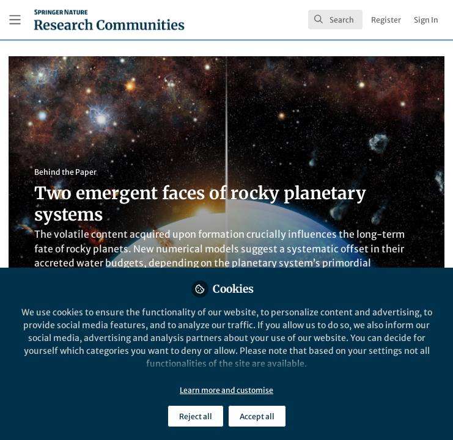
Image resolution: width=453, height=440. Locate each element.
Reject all (195, 416)
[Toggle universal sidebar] (15, 20)
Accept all (257, 416)
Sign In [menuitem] (426, 19)
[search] (335, 19)
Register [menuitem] (386, 19)
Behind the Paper (65, 172)
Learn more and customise (226, 390)
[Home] (109, 19)
